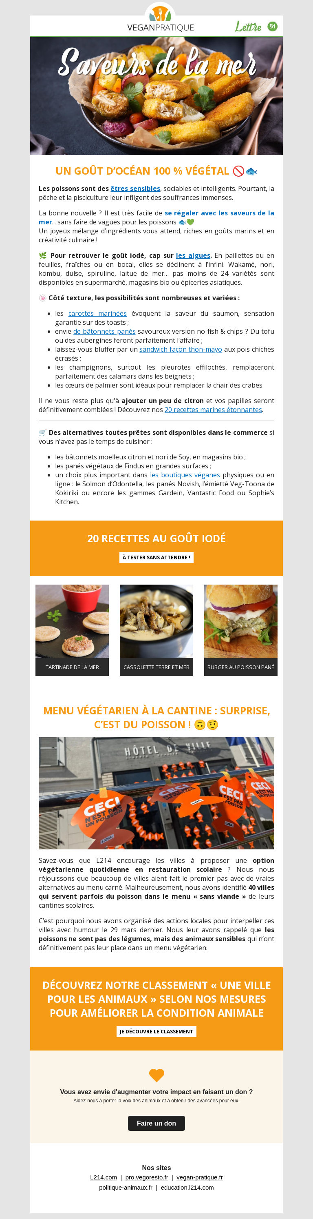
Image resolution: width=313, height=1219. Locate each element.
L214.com (103, 1177)
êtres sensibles (135, 188)
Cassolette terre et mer (156, 667)
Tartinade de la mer (72, 667)
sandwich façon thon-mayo (180, 349)
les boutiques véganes (185, 474)
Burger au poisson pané (240, 667)
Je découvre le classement (156, 1031)
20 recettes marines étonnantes (213, 409)
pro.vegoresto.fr (147, 1177)
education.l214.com (187, 1187)
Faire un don (156, 1123)
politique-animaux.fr (125, 1187)
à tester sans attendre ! (156, 557)
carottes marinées (97, 313)
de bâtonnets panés (104, 331)
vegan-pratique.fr (199, 1177)
